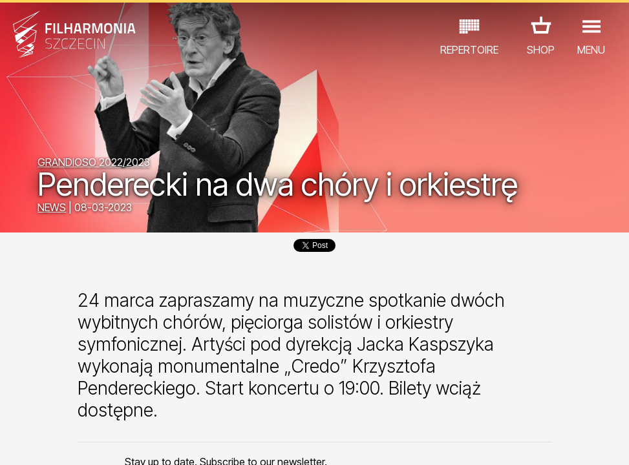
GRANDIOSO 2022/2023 (93, 162)
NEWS (51, 207)
